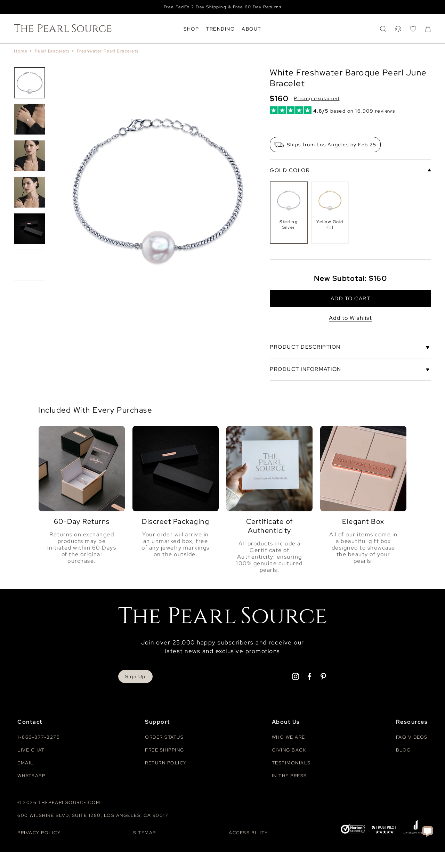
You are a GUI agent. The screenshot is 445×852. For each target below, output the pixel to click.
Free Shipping (164, 749)
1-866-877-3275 (38, 736)
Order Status (164, 736)
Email (25, 762)
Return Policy (166, 762)
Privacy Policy (38, 832)
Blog (403, 749)
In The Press (289, 775)
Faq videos (412, 736)
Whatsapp (31, 775)
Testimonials (291, 762)
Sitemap (144, 832)
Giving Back (289, 749)
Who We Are (288, 736)
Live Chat (30, 749)
